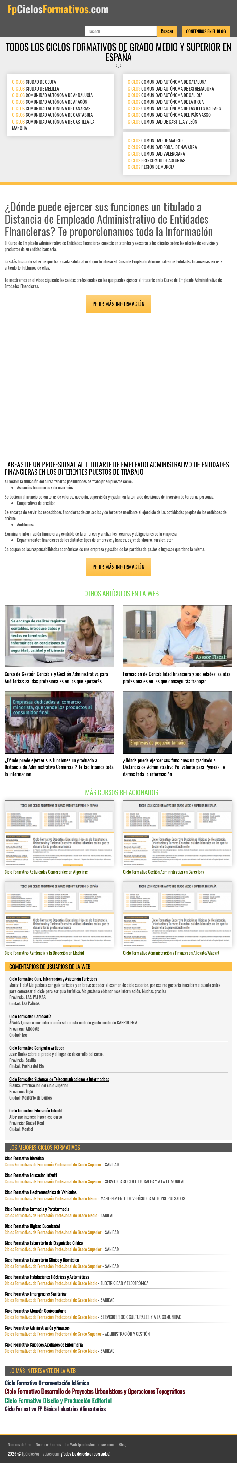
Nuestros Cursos (48, 1444)
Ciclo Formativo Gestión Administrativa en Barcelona (163, 872)
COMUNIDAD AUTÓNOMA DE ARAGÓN (49, 101)
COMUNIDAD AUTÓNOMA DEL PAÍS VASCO (169, 114)
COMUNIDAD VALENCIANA (156, 153)
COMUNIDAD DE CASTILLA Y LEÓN (162, 121)
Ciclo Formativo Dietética (24, 1158)
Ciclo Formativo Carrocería (30, 1016)
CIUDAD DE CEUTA (34, 81)
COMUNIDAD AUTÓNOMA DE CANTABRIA (52, 114)
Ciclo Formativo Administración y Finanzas (37, 1328)
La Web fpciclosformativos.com (89, 1444)
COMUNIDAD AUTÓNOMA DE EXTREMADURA (171, 88)
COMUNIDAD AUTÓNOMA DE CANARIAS (51, 108)
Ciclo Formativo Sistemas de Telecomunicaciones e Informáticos (59, 1079)
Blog (122, 1444)
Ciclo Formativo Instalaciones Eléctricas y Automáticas (47, 1277)
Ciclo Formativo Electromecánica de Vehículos (40, 1192)
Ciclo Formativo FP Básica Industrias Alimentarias (55, 1409)
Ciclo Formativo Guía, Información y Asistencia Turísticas (53, 978)
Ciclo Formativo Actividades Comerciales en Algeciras (46, 872)
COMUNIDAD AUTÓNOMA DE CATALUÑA (167, 81)
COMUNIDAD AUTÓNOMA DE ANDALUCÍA (52, 94)
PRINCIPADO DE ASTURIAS (156, 159)
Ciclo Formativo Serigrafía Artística (36, 1047)
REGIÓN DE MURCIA (151, 166)
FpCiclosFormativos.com (40, 1453)
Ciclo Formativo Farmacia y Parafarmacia (37, 1209)
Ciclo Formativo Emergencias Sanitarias (35, 1294)
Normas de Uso (19, 1444)
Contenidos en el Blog (206, 31)
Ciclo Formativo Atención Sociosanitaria (35, 1311)
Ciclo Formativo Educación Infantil (35, 1110)
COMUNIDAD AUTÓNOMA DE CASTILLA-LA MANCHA (53, 124)
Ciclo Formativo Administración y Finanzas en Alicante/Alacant (171, 953)
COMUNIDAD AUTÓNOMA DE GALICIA (165, 94)
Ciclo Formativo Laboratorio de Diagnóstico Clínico (44, 1243)
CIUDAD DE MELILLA (35, 88)
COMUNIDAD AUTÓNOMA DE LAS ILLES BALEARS (174, 108)
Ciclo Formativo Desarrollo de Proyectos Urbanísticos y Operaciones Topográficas (95, 1391)
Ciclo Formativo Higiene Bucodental (32, 1226)
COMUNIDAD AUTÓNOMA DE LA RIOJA (166, 101)
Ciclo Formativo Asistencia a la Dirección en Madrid (44, 953)
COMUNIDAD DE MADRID (155, 140)
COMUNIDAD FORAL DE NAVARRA (162, 147)
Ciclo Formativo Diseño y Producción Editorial (58, 1400)
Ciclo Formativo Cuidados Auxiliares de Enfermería (44, 1345)
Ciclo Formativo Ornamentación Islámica (47, 1383)
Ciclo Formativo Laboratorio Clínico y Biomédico (42, 1260)
